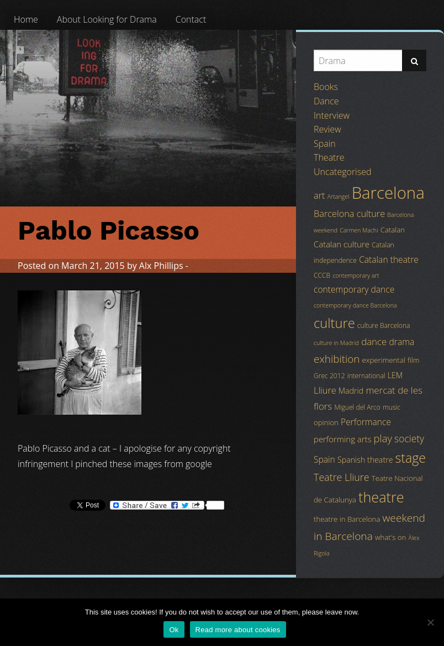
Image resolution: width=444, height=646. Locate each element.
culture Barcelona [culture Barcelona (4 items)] (383, 325)
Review (327, 129)
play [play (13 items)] (383, 438)
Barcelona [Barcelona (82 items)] (388, 193)
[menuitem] (25, 19)
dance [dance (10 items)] (374, 341)
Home (26, 19)
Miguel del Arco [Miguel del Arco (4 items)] (357, 407)
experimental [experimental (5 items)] (383, 360)
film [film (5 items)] (414, 360)
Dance (326, 101)
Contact (191, 19)
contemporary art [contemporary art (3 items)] (355, 275)
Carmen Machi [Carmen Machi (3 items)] (359, 230)
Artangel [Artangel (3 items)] (338, 196)
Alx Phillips (161, 266)
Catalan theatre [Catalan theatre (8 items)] (389, 259)
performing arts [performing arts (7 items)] (342, 438)
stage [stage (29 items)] (410, 458)
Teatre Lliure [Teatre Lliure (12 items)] (341, 477)
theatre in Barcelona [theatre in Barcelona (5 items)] (347, 519)
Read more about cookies (238, 630)
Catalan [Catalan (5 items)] (392, 230)
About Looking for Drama (107, 19)
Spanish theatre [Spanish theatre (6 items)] (365, 459)
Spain (325, 143)
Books (326, 87)
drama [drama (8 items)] (402, 342)
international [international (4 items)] (366, 375)
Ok (173, 630)
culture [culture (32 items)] (334, 323)
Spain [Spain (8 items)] (324, 459)
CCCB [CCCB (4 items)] (322, 275)
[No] (430, 622)
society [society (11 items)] (409, 438)
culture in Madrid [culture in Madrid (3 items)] (336, 343)
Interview (332, 115)
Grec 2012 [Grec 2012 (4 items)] (329, 375)
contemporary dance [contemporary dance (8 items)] (354, 289)
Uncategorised (342, 172)
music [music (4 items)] (391, 407)
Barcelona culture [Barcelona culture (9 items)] (349, 214)
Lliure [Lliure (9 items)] (325, 390)
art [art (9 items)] (319, 195)
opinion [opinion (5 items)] (326, 422)
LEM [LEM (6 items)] (395, 375)
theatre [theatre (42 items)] (381, 497)
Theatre (329, 157)
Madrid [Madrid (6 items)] (351, 390)
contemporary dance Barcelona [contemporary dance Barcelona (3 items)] (355, 305)
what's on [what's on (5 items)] (390, 537)
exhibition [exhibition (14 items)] (337, 359)
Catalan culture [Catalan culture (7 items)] (341, 244)
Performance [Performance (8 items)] (366, 422)
